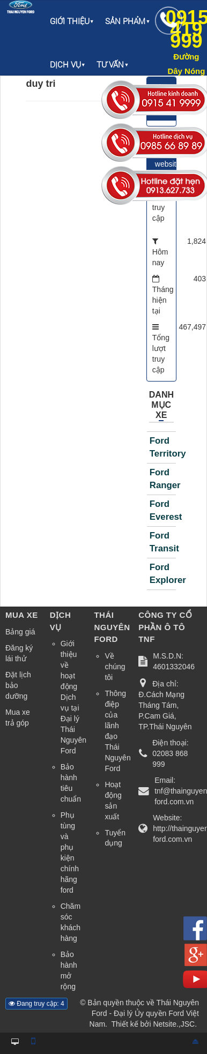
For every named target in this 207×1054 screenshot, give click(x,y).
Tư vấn (110, 65)
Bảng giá (20, 631)
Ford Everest (163, 510)
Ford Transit (163, 542)
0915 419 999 (186, 41)
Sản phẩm (125, 21)
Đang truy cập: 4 (36, 1003)
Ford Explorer (163, 573)
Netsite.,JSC (174, 1024)
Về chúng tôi (115, 667)
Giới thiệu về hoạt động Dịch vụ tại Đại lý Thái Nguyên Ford (73, 697)
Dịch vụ (65, 65)
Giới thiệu (70, 21)
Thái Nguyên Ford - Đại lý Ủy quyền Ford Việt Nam (144, 1013)
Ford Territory (163, 447)
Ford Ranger (163, 478)
